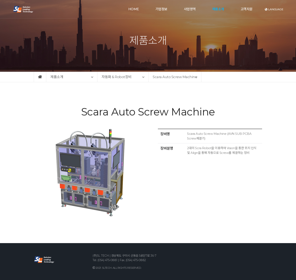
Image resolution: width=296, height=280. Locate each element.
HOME (133, 9)
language (274, 9)
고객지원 (246, 9)
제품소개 (218, 9)
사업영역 (190, 9)
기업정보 (161, 9)
